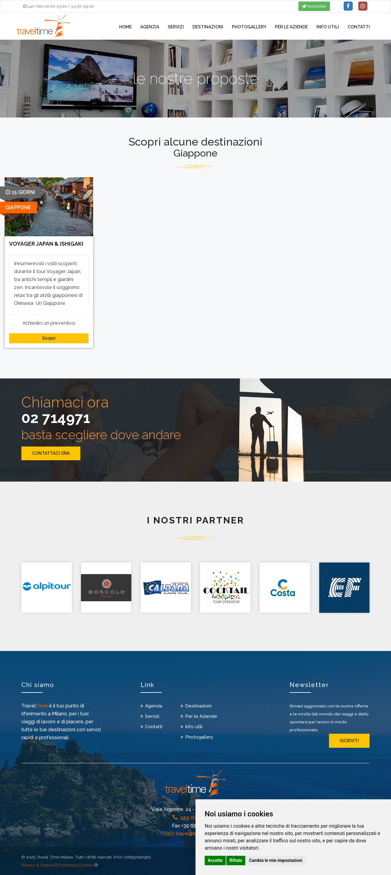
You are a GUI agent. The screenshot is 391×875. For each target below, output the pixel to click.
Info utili (327, 26)
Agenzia (149, 26)
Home (125, 26)
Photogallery (249, 26)
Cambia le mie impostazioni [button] (275, 860)
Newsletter (314, 6)
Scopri (49, 338)
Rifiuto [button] (235, 860)
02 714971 (55, 417)
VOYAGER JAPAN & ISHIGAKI (46, 243)
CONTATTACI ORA (51, 453)
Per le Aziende (291, 26)
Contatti (359, 26)
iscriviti (349, 740)
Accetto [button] (215, 860)
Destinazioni (207, 26)
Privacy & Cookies (37, 864)
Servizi (176, 26)
